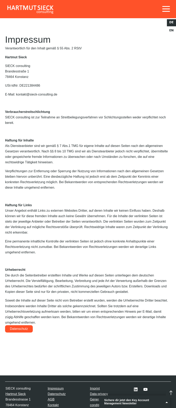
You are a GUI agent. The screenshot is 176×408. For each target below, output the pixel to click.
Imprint (95, 388)
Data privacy (99, 394)
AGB (51, 399)
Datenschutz (19, 328)
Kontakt (53, 405)
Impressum (56, 388)
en (171, 30)
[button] (9, 399)
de (171, 22)
